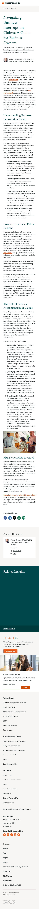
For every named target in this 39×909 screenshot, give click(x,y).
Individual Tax (7, 793)
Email (14, 554)
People (5, 849)
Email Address (9, 684)
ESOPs (5, 721)
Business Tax (7, 775)
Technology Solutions (10, 725)
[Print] (23, 519)
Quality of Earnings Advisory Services (14, 703)
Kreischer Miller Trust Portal (12, 885)
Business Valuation (22, 52)
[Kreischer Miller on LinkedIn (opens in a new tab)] (8, 834)
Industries (6, 844)
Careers (5, 862)
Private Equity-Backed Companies (14, 750)
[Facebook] (5, 519)
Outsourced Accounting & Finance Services (16, 809)
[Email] (19, 519)
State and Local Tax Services (12, 780)
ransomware (7, 253)
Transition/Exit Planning (10, 716)
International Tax (8, 803)
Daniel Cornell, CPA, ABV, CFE (21, 59)
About (5, 853)
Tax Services (7, 771)
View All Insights (9, 629)
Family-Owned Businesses (11, 746)
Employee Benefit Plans (10, 755)
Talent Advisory (8, 730)
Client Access (7, 876)
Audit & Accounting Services (12, 737)
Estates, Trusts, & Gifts (10, 798)
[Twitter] (14, 519)
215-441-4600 (17, 551)
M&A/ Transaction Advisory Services (14, 712)
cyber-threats (13, 80)
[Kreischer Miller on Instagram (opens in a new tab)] (15, 834)
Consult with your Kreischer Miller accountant (19, 495)
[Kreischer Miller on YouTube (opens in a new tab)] (18, 834)
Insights (5, 858)
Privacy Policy (7, 881)
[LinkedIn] (10, 519)
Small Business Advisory (10, 764)
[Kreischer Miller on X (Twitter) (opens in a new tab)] (11, 834)
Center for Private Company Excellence (15, 867)
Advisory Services (8, 698)
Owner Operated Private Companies (14, 741)
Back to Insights (10, 9)
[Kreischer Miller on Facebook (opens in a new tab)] (4, 834)
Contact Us (10, 651)
